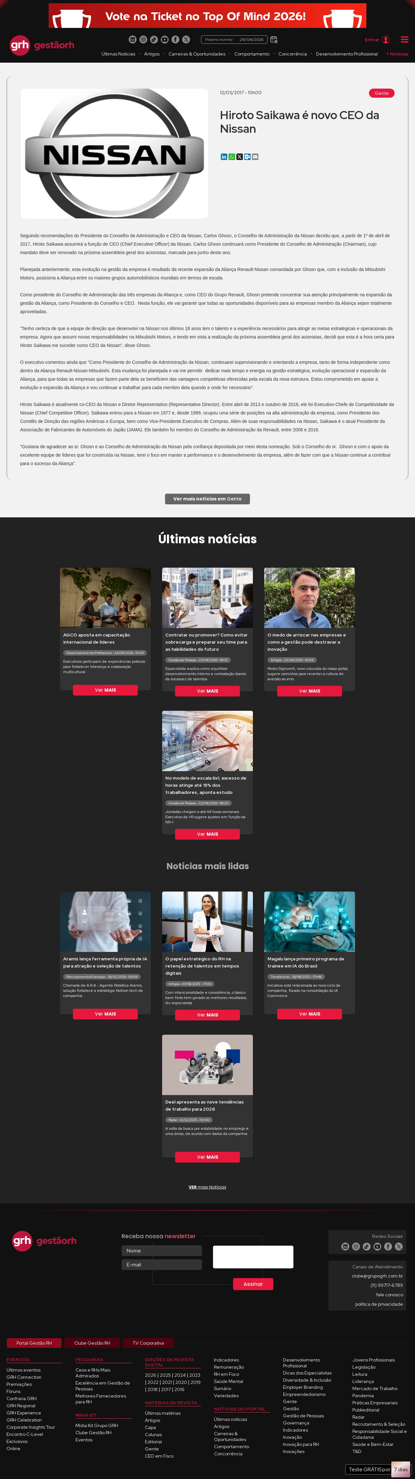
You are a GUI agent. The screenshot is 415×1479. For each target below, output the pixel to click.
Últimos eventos (23, 1370)
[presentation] (262, 1258)
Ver (105, 690)
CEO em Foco (159, 1456)
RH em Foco (226, 1374)
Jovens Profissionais (373, 1360)
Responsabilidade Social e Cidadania (379, 1434)
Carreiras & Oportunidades (197, 54)
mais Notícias (207, 1187)
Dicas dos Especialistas (307, 1373)
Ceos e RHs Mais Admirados (93, 1373)
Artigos (152, 54)
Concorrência (293, 54)
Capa (150, 1427)
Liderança (363, 1381)
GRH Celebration (24, 1420)
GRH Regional (20, 1406)
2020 (181, 1382)
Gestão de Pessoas (303, 1416)
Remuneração (229, 1367)
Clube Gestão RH (94, 1433)
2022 (153, 1382)
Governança (296, 1423)
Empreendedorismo (304, 1394)
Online (13, 1448)
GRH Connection (24, 1377)
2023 (194, 1375)
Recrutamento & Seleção (378, 1424)
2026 (150, 1375)
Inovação (292, 1437)
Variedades (226, 1396)
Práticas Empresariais (374, 1403)
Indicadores (226, 1360)
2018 (153, 1389)
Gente (382, 93)
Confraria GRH (21, 1398)
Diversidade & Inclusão (307, 1380)
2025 (165, 1375)
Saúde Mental (228, 1381)
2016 (179, 1389)
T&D (357, 1451)
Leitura (359, 1374)
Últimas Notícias (118, 54)
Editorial (153, 1442)
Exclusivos (17, 1441)
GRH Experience (23, 1413)
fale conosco (389, 1295)
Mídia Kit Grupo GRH (97, 1425)
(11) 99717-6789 (387, 1285)
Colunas (153, 1434)
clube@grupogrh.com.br (377, 1276)
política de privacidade (379, 1304)
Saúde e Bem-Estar (373, 1444)
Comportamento (251, 54)
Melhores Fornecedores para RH (101, 1399)
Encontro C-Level (24, 1434)
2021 (167, 1382)
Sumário (222, 1388)
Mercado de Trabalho (374, 1388)
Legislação (363, 1367)
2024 (180, 1375)
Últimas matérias (163, 1413)
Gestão (291, 1408)
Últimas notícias (230, 1419)
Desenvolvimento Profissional (347, 54)
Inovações (293, 1451)
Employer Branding (303, 1387)
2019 (196, 1382)
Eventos (84, 1440)
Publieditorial (365, 1410)
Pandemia (363, 1396)
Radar (358, 1417)
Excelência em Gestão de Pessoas (103, 1386)
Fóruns (13, 1391)
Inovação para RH (301, 1444)
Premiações (19, 1384)
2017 (166, 1389)
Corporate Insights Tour (30, 1427)
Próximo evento (234, 39)
